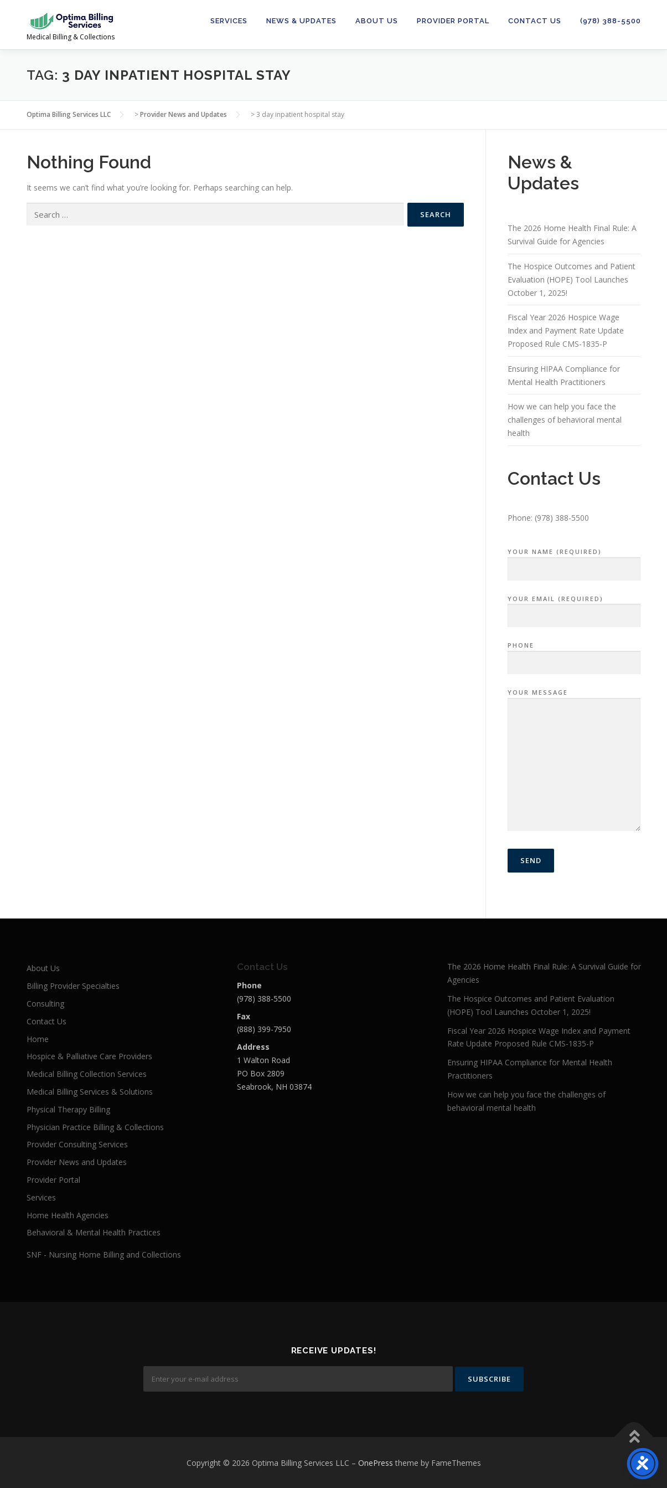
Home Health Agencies (67, 1215)
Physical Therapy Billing (68, 1109)
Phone (574, 654)
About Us (376, 21)
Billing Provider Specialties (73, 986)
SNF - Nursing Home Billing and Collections (104, 1254)
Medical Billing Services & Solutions (90, 1091)
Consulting (45, 1003)
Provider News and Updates (77, 1162)
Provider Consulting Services (77, 1144)
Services (228, 21)
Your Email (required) (574, 607)
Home (38, 1039)
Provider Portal (453, 21)
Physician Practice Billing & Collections (95, 1127)
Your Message (574, 760)
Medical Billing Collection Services (87, 1074)
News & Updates (301, 21)
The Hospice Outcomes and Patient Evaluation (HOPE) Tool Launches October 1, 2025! (571, 279)
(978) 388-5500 (610, 21)
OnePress (375, 1461)
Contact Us (534, 21)
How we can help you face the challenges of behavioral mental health (565, 419)
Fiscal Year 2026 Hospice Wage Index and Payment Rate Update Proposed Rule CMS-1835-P (566, 330)
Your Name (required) (574, 560)
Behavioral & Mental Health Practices (94, 1232)
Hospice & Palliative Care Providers (89, 1056)
